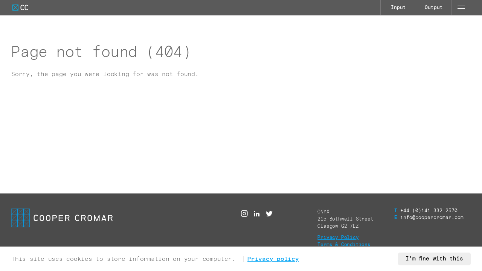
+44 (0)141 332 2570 (426, 211)
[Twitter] (269, 213)
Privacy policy (273, 259)
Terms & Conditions (344, 244)
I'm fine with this (434, 259)
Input (398, 7)
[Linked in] (256, 213)
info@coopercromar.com (429, 217)
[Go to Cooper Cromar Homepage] (20, 7)
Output (434, 7)
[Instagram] (244, 213)
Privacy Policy (337, 237)
